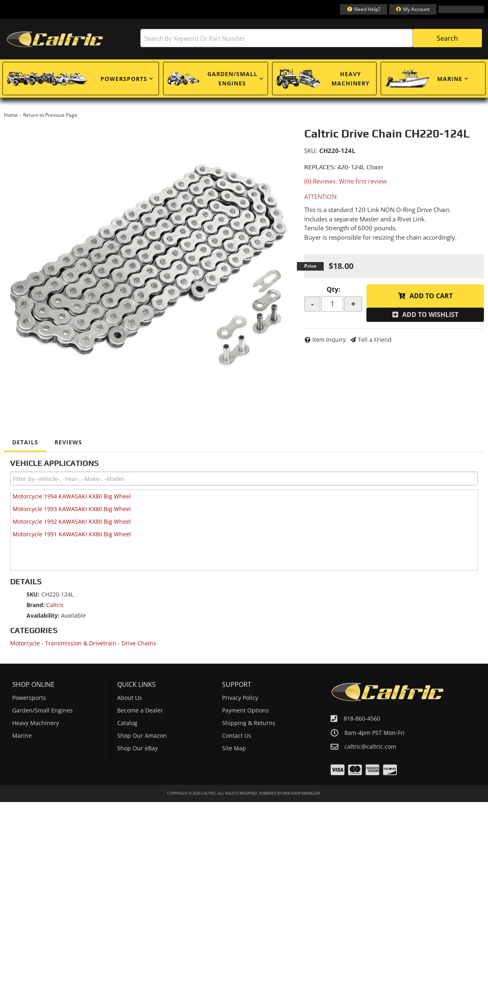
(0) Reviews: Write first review (345, 181)
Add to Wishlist (430, 314)
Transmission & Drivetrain (80, 643)
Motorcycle (25, 643)
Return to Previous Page (50, 114)
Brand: (35, 605)
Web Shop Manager (301, 793)
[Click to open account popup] (412, 9)
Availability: (42, 615)
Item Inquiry (329, 339)
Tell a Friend (375, 339)
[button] (311, 38)
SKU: (310, 150)
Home (11, 114)
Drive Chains (139, 643)
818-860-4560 (362, 718)
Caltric (55, 605)
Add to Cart (431, 295)
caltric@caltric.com (370, 747)
